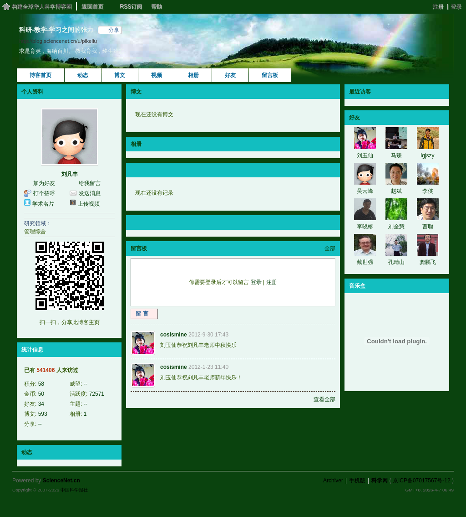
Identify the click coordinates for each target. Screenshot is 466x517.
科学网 (379, 480)
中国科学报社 (74, 489)
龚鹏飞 (428, 262)
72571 (96, 394)
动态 (82, 75)
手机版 (357, 480)
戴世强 (365, 262)
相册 (193, 75)
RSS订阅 (131, 6)
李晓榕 (365, 226)
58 (41, 384)
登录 (456, 6)
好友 (230, 75)
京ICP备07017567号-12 (422, 480)
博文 (119, 75)
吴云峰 (365, 191)
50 (41, 394)
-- (85, 384)
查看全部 (324, 399)
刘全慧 (396, 226)
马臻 (396, 155)
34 (41, 404)
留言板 (270, 75)
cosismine (173, 334)
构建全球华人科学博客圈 (41, 6)
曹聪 (427, 226)
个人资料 (32, 91)
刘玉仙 (365, 155)
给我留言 (90, 183)
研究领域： (37, 223)
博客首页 (40, 75)
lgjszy (427, 155)
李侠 (427, 191)
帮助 (156, 6)
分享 (113, 30)
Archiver (333, 480)
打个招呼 (44, 193)
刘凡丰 (69, 174)
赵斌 (396, 191)
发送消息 (90, 193)
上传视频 (89, 204)
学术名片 (43, 204)
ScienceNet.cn (61, 480)
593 (42, 414)
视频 (156, 75)
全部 (329, 248)
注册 (437, 6)
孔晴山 (396, 262)
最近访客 (360, 91)
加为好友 (44, 183)
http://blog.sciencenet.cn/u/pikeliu (58, 41)
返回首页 (92, 6)
